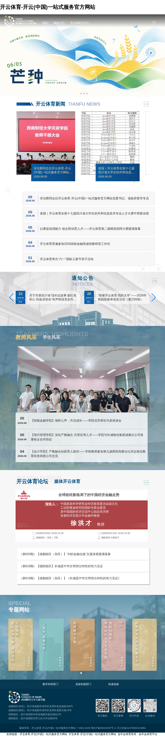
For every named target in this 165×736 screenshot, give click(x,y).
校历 (43, 23)
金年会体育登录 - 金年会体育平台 (137, 734)
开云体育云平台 (77, 23)
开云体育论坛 (32, 481)
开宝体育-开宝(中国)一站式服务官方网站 (43, 734)
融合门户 (57, 23)
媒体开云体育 (67, 481)
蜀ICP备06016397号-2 (103, 728)
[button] (78, 93)
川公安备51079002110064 (131, 728)
